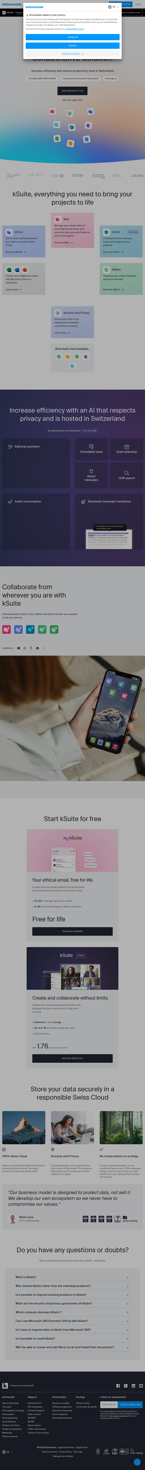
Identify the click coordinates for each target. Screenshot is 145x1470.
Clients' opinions (10, 1437)
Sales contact (34, 1414)
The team (6, 1407)
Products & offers (11, 1425)
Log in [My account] (138, 4)
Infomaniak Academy (62, 1418)
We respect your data (118, 1416)
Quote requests (60, 1414)
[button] (72, 1277)
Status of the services (38, 1433)
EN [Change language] (10, 1452)
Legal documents (66, 1448)
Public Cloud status (37, 1429)
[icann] (106, 1452)
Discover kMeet (112, 290)
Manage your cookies (63, 1456)
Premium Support (36, 1411)
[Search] (106, 4)
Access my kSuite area (129, 13)
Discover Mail (62, 243)
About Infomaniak (10, 1403)
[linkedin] (133, 1385)
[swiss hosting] (136, 1452)
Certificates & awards (86, 1407)
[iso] (124, 1452)
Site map (78, 1452)
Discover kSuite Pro (72, 1058)
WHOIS (31, 1422)
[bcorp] (98, 1452)
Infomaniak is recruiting (13, 1411)
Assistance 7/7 (34, 1403)
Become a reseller (61, 1403)
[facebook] (118, 1385)
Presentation (22, 13)
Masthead (7, 1433)
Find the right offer (73, 100)
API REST (32, 1418)
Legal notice (82, 1448)
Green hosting (83, 1403)
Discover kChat (111, 252)
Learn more (12, 290)
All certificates (9, 1422)
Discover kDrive (14, 252)
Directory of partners (62, 1411)
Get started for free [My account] (120, 4)
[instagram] (141, 1385)
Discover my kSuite (72, 931)
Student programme (12, 1429)
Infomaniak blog (9, 1418)
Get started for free (72, 91)
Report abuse (34, 1425)
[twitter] (125, 1385)
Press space (8, 1414)
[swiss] (114, 1452)
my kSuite (35, 13)
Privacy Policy (65, 1452)
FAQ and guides (35, 1407)
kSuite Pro (46, 13)
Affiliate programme (62, 1407)
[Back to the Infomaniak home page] (11, 4)
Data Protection (49, 1452)
